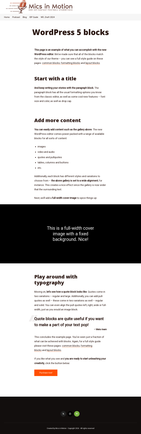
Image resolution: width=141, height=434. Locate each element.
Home (7, 17)
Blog (25, 17)
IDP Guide (33, 17)
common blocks (51, 63)
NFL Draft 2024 (48, 17)
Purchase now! (46, 373)
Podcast (16, 17)
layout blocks (92, 63)
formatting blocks (70, 63)
